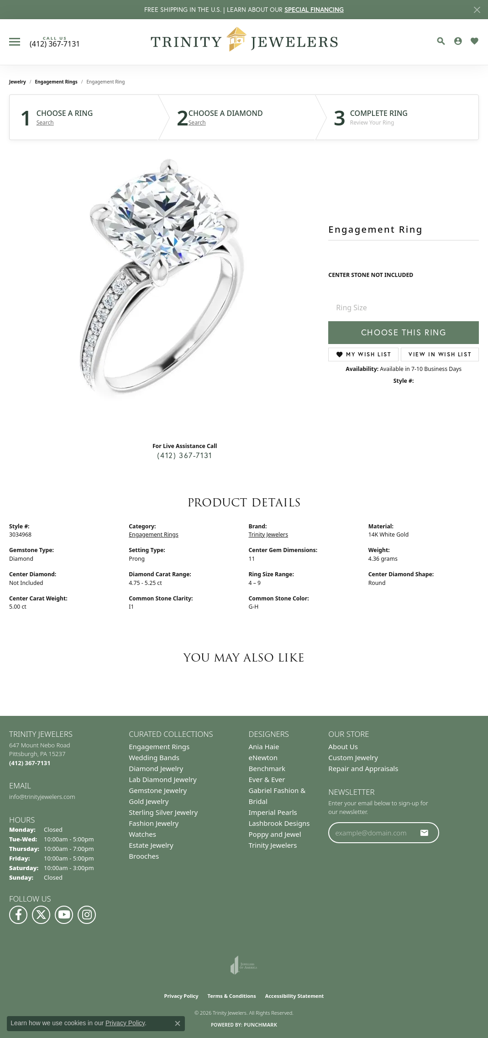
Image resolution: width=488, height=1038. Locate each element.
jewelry (17, 81)
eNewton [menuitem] (263, 757)
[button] (441, 41)
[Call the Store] (30, 763)
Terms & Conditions (232, 995)
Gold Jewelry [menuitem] (148, 801)
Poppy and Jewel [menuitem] (275, 834)
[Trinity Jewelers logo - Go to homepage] (244, 42)
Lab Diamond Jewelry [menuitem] (162, 779)
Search (45, 123)
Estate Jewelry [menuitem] (151, 845)
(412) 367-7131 (184, 455)
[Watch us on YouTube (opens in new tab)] (64, 915)
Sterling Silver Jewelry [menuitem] (163, 812)
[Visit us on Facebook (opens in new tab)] (18, 915)
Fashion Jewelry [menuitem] (153, 823)
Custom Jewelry (353, 757)
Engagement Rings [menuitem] (159, 746)
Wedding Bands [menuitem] (154, 757)
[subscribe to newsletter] (424, 832)
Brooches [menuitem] (144, 856)
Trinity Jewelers (269, 534)
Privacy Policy (181, 995)
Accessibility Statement (294, 995)
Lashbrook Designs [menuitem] (279, 823)
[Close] (477, 10)
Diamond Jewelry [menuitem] (156, 768)
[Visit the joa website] (244, 965)
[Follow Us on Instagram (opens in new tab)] (87, 915)
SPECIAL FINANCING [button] (314, 9)
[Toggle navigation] (15, 41)
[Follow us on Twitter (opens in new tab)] (41, 915)
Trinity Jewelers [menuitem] (273, 845)
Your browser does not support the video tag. (164, 286)
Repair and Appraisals (363, 768)
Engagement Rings (56, 81)
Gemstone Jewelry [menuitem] (158, 790)
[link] (55, 42)
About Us (343, 746)
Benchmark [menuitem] (267, 768)
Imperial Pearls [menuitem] (273, 812)
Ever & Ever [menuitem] (267, 779)
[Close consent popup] (177, 1023)
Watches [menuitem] (142, 834)
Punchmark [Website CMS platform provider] (260, 1024)
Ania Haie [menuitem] (264, 746)
